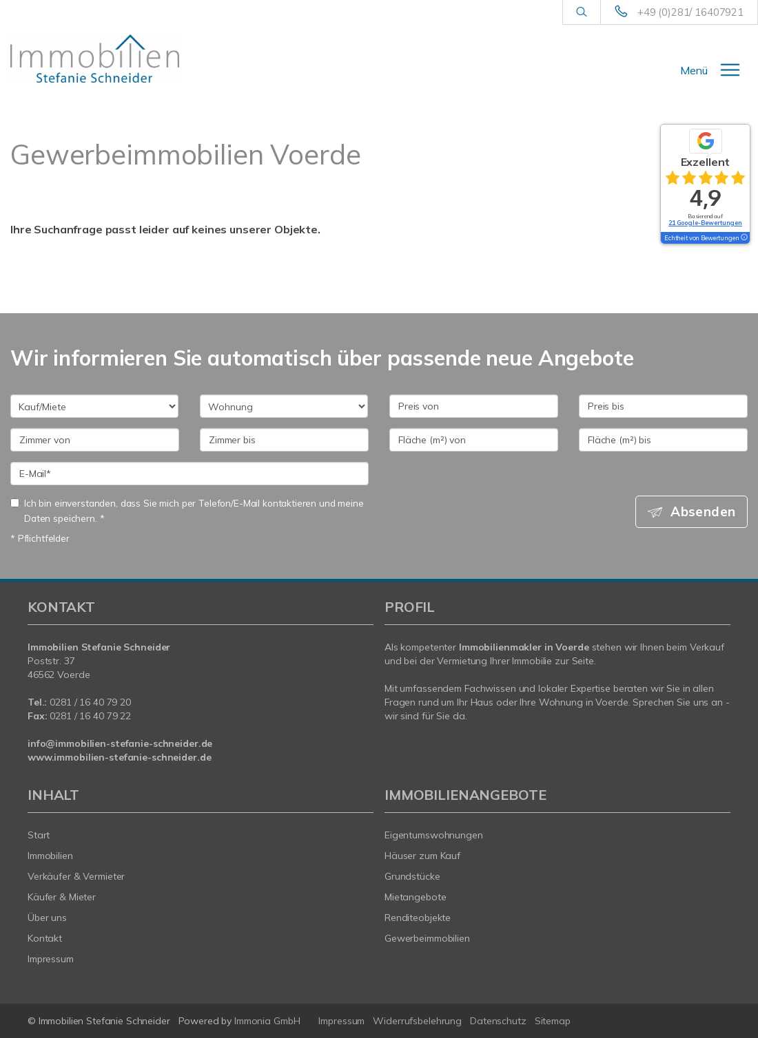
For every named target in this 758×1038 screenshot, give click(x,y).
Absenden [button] (703, 511)
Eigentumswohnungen (434, 835)
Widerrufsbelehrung (417, 1021)
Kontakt (45, 938)
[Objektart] (284, 406)
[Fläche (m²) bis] (663, 440)
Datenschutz (498, 1021)
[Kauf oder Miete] (94, 406)
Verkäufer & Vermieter (76, 876)
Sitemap (553, 1021)
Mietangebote (416, 897)
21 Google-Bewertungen (705, 222)
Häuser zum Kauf (422, 855)
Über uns (47, 917)
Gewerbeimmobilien (427, 938)
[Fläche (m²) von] (473, 440)
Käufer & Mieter (62, 897)
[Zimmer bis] (284, 440)
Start (39, 835)
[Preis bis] (663, 406)
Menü (694, 70)
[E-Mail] (189, 473)
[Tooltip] (743, 238)
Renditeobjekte (418, 917)
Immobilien (50, 855)
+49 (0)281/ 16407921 (690, 12)
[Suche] (581, 12)
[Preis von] (473, 406)
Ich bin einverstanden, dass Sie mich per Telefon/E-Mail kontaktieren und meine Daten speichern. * (187, 510)
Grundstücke (412, 876)
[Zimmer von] (94, 440)
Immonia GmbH (267, 1021)
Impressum (51, 959)
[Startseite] (94, 58)
